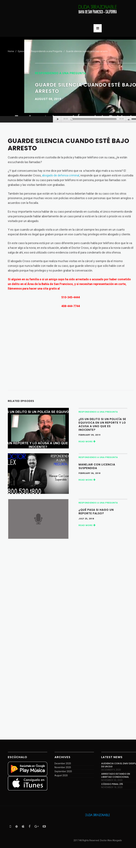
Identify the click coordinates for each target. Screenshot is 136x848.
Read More (87, 441)
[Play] (58, 119)
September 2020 (63, 771)
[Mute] (129, 120)
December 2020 (62, 763)
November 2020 (62, 767)
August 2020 (61, 775)
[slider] (94, 119)
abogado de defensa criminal (60, 175)
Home (11, 51)
